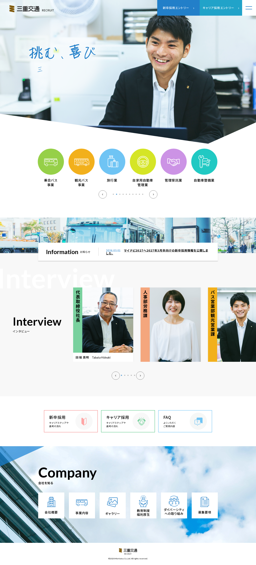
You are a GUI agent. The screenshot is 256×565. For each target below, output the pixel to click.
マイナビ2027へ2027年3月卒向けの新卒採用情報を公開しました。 (157, 254)
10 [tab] (143, 197)
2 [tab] (116, 197)
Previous (103, 197)
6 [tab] (129, 197)
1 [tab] (113, 197)
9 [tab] (139, 197)
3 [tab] (120, 197)
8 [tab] (136, 197)
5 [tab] (126, 197)
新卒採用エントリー (176, 8)
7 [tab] (133, 197)
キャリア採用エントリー (218, 8)
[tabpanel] (51, 171)
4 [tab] (123, 197)
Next (153, 197)
